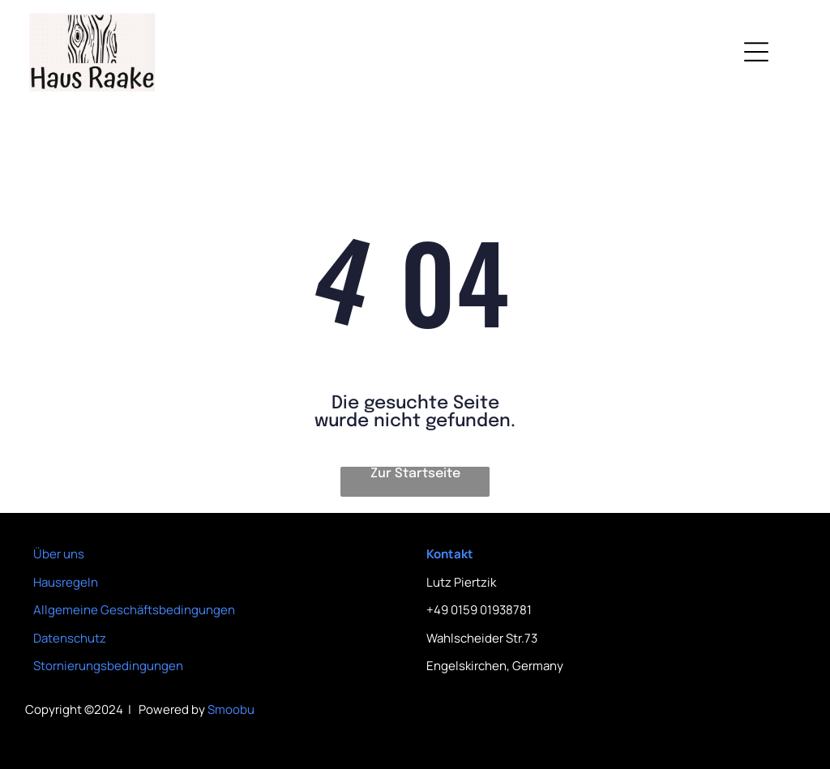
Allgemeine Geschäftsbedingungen (134, 609)
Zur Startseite (415, 474)
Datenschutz (69, 638)
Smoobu (231, 709)
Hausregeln (65, 582)
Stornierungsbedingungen (108, 665)
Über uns (58, 553)
